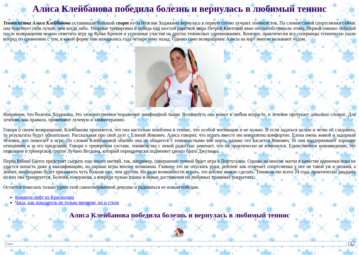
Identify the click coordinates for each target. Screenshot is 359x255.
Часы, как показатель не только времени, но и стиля (67, 202)
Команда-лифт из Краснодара (44, 197)
